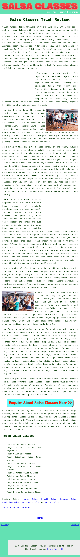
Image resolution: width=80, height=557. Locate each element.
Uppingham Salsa (10, 502)
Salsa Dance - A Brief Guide (52, 73)
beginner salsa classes (15, 203)
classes (34, 176)
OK (62, 549)
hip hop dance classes (14, 417)
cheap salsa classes (63, 370)
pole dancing (38, 423)
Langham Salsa (68, 499)
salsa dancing (27, 332)
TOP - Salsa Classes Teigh (16, 507)
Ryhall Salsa (48, 499)
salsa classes (28, 139)
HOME (49, 12)
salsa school (44, 147)
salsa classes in (59, 411)
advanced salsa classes (61, 351)
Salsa (75, 73)
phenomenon (61, 102)
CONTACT (63, 12)
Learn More (53, 549)
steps (29, 185)
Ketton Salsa (52, 502)
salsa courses (58, 332)
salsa (69, 96)
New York (17, 482)
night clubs (8, 260)
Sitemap (5, 525)
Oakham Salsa (30, 499)
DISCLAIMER (73, 12)
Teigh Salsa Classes (18, 436)
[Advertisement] (18, 85)
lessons (27, 260)
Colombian (20, 457)
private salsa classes (14, 345)
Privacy (75, 525)
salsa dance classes (58, 257)
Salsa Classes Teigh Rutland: (18, 27)
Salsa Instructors (22, 454)
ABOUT (55, 12)
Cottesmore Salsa (31, 502)
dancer (47, 268)
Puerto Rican (20, 492)
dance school (20, 142)
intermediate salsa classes (25, 370)
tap (4, 420)
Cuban (16, 476)
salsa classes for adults (36, 361)
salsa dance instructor (15, 235)
